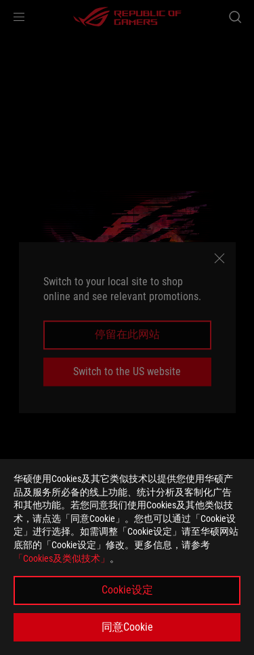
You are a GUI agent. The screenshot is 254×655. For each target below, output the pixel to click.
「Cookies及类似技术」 (62, 558)
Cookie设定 (127, 589)
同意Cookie (127, 627)
